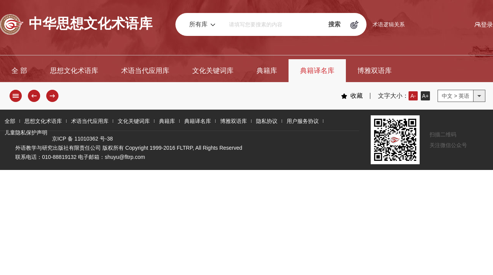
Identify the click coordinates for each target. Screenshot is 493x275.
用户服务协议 (303, 121)
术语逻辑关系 (389, 24)
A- (413, 96)
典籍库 (266, 70)
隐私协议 (266, 121)
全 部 (19, 70)
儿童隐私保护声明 (26, 132)
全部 (10, 121)
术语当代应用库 (145, 70)
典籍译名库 (317, 70)
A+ (425, 96)
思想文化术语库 (74, 70)
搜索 (334, 24)
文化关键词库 (213, 70)
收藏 (352, 95)
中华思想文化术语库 (76, 24)
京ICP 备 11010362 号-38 (82, 139)
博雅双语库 (374, 70)
